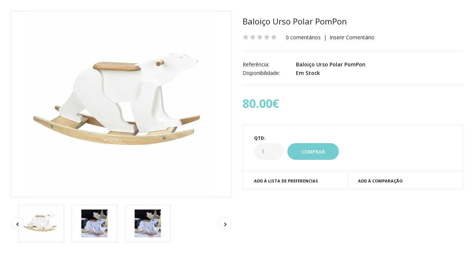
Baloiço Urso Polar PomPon (295, 21)
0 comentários (303, 37)
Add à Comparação (380, 181)
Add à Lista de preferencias (286, 181)
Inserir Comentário (352, 37)
